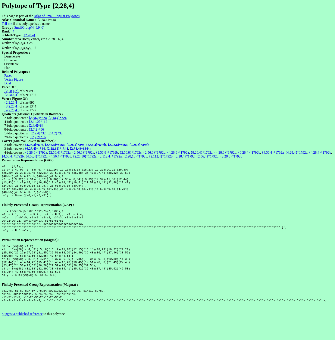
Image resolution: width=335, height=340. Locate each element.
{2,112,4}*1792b (161, 156)
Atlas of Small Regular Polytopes (56, 16)
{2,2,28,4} (11, 102)
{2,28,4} (29, 35)
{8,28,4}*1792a (201, 152)
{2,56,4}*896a (55, 145)
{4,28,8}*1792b (225, 152)
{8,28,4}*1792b (249, 152)
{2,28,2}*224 (38, 118)
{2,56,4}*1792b (207, 156)
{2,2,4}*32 (38, 133)
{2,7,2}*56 (36, 129)
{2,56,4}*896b (96, 145)
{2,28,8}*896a (118, 145)
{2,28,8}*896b (139, 145)
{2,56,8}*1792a (83, 152)
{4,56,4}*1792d (60, 156)
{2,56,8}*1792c (130, 152)
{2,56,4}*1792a (60, 152)
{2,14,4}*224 (57, 118)
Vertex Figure (13, 79)
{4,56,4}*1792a (273, 152)
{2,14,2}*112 (38, 122)
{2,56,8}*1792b (107, 152)
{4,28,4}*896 (34, 145)
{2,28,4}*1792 (184, 156)
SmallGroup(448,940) (29, 27)
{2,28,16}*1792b (135, 156)
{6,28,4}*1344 (35, 148)
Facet (8, 75)
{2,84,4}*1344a (80, 148)
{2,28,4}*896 (75, 145)
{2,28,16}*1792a (84, 156)
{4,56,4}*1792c (36, 156)
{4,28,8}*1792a (178, 152)
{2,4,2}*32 (55, 133)
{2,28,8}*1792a (36, 152)
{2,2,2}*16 (38, 137)
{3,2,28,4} (11, 106)
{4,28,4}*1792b (320, 152)
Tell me (7, 23)
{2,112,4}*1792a (110, 156)
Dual (7, 83)
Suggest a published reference (22, 336)
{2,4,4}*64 (36, 125)
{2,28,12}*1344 (57, 148)
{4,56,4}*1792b (13, 156)
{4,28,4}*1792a (296, 152)
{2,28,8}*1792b (231, 156)
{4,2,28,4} (11, 110)
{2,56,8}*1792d (154, 152)
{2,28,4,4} (11, 95)
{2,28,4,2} (11, 91)
